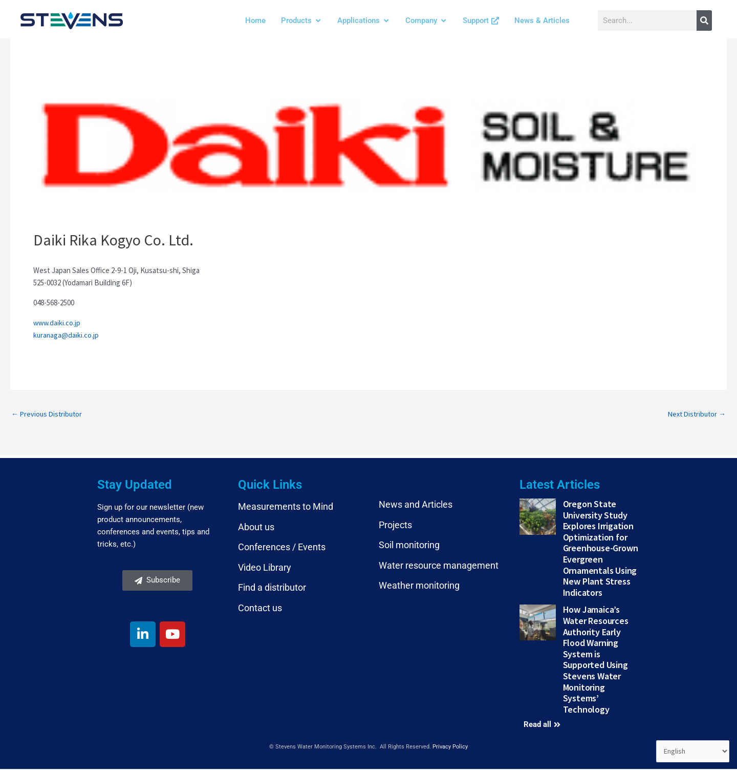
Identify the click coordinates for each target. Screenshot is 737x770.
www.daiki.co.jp (57, 322)
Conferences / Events (282, 548)
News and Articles (415, 505)
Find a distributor (272, 588)
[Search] (704, 20)
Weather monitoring (419, 586)
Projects (395, 525)
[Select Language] (691, 751)
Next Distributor (695, 414)
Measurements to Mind (285, 507)
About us (256, 527)
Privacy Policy (450, 747)
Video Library (264, 568)
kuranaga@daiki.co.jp (66, 335)
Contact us (260, 608)
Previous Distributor (48, 414)
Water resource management (438, 566)
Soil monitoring (409, 545)
